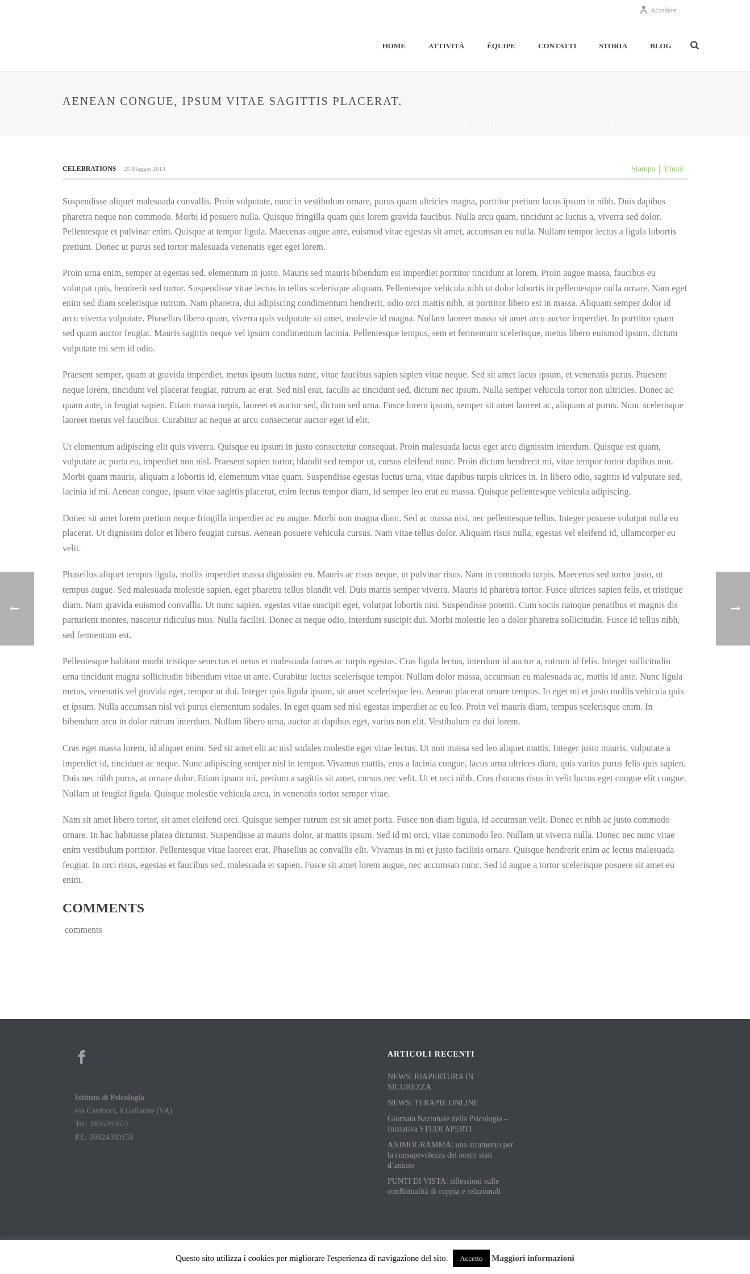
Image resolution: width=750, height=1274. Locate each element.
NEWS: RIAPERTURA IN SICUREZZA (431, 1081)
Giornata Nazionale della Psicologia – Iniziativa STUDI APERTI (448, 1123)
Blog (661, 45)
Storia (613, 45)
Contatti (557, 45)
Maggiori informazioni (532, 1258)
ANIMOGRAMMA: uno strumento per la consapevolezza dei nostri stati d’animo (450, 1155)
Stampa (643, 169)
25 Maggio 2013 (144, 168)
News (486, 125)
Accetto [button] (471, 1258)
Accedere (657, 10)
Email (674, 169)
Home (394, 45)
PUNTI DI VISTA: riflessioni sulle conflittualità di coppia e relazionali (444, 1186)
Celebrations (89, 169)
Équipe (501, 45)
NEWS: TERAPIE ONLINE (433, 1103)
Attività (446, 45)
